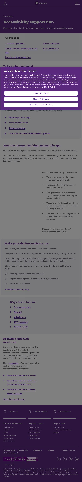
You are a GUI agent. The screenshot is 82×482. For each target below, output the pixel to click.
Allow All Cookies (41, 93)
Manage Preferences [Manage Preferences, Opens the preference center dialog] (41, 99)
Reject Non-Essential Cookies (41, 105)
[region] (41, 88)
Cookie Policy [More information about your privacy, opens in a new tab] (49, 87)
